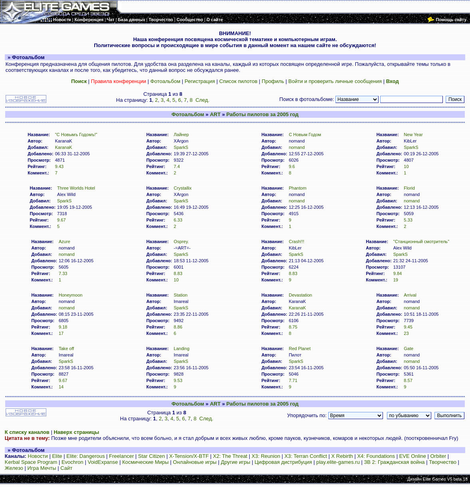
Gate (408, 348)
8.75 (293, 327)
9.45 (408, 327)
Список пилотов (238, 81)
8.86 (178, 327)
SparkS (181, 147)
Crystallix (183, 188)
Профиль (273, 81)
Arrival (410, 295)
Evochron (72, 462)
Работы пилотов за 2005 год (262, 114)
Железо (14, 468)
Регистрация (199, 81)
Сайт (66, 468)
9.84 (397, 273)
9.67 (61, 220)
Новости (38, 456)
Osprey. (181, 241)
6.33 (178, 220)
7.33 (63, 273)
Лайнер (181, 134)
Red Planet (300, 348)
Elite (57, 456)
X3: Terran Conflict (305, 456)
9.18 (63, 327)
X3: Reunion (266, 456)
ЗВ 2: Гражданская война (394, 462)
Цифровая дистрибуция (283, 462)
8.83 (178, 273)
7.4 (177, 166)
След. (202, 100)
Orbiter (438, 456)
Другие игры (235, 462)
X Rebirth (342, 456)
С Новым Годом (305, 134)
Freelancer (121, 456)
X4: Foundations (376, 456)
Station (180, 295)
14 (61, 386)
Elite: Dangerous (85, 456)
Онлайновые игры (194, 462)
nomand (297, 147)
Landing (181, 348)
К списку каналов (27, 432)
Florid (409, 188)
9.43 (59, 166)
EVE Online (412, 456)
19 (395, 279)
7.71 (293, 380)
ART (215, 114)
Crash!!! (296, 241)
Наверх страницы (76, 432)
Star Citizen (151, 456)
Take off (66, 348)
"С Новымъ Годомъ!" (76, 134)
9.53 (178, 380)
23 (406, 333)
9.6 (292, 166)
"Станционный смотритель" (421, 241)
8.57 (408, 380)
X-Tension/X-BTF (189, 456)
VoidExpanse (102, 462)
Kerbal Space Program (31, 462)
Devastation (300, 295)
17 (61, 333)
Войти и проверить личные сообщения (335, 81)
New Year (413, 134)
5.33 (408, 220)
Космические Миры (145, 462)
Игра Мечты (42, 468)
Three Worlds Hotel (76, 188)
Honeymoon (71, 295)
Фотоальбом (165, 81)
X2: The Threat (230, 456)
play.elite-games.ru (338, 462)
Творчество (442, 462)
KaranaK (63, 147)
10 (406, 166)
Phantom (297, 188)
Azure (64, 241)
